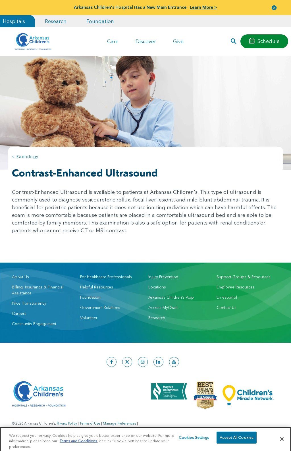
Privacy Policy (67, 423)
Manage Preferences (119, 423)
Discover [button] (146, 41)
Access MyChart (163, 307)
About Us (20, 276)
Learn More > (203, 7)
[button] (274, 7)
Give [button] (178, 41)
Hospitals (14, 21)
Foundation (100, 21)
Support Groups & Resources (244, 276)
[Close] (282, 442)
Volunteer (88, 317)
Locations (157, 287)
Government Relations (100, 307)
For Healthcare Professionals (106, 276)
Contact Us (226, 307)
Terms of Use (90, 423)
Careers (19, 313)
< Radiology (25, 156)
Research (55, 21)
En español (227, 297)
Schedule (268, 41)
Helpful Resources (96, 287)
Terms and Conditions (78, 443)
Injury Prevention (163, 276)
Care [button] (113, 41)
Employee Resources (236, 287)
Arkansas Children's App (171, 297)
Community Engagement (34, 323)
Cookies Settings (194, 442)
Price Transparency (29, 303)
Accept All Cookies (236, 442)
